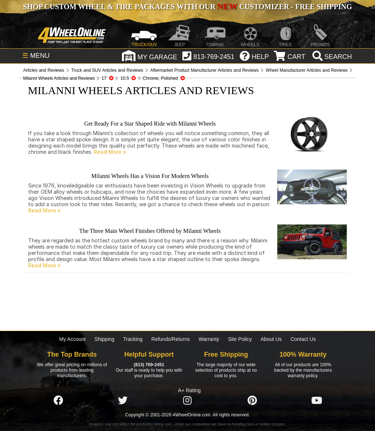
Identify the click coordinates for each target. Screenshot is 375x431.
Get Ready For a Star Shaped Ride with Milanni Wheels (150, 123)
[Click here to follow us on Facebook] (58, 400)
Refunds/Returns (170, 339)
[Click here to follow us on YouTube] (316, 400)
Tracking (132, 339)
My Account (72, 339)
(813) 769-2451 (149, 364)
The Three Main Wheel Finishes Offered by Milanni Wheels (149, 231)
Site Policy (240, 339)
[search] (331, 56)
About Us (271, 339)
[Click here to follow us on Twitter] (122, 400)
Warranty (208, 339)
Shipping (104, 339)
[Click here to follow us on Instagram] (187, 400)
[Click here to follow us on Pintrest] (252, 400)
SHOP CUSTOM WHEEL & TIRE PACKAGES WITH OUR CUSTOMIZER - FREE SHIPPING (187, 7)
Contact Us (303, 339)
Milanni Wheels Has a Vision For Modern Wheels (149, 176)
